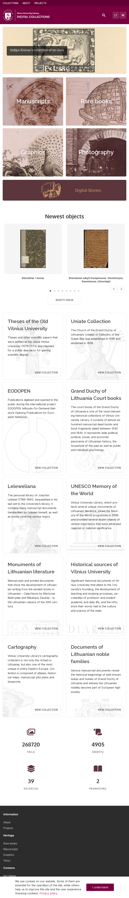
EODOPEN (19, 391)
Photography (96, 152)
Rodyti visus (64, 300)
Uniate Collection (91, 321)
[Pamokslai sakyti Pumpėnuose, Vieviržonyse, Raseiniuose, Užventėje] (96, 279)
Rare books (96, 101)
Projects (40, 3)
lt (115, 15)
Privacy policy (48, 893)
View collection (46, 372)
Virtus (6, 860)
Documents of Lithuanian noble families (90, 654)
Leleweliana (22, 486)
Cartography (22, 647)
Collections (10, 3)
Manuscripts (33, 101)
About (26, 3)
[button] (61, 70)
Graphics (33, 152)
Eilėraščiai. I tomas (33, 278)
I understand (100, 887)
